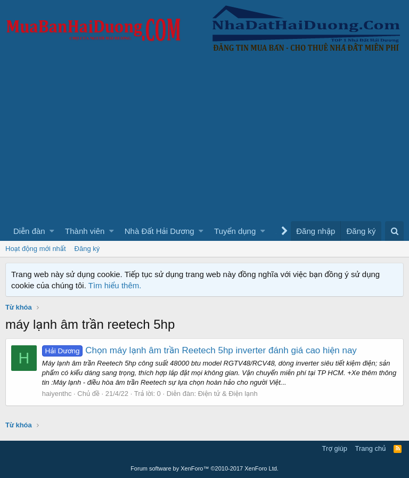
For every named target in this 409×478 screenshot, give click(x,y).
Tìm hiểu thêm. (115, 285)
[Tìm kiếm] (394, 231)
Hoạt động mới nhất (35, 249)
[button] (52, 231)
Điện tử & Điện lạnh (228, 394)
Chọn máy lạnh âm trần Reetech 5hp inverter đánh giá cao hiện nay (199, 350)
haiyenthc (57, 394)
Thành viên (84, 231)
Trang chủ (370, 448)
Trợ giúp (334, 448)
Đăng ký (87, 249)
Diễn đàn (29, 231)
